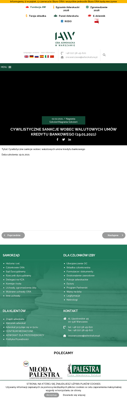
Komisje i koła (13, 283)
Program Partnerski (77, 287)
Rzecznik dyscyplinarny (18, 275)
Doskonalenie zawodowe (81, 275)
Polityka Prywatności (17, 339)
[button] (4, 67)
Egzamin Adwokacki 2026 (67, 9)
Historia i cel (13, 263)
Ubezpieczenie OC (77, 263)
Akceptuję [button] (51, 395)
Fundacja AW (38, 7)
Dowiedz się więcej (74, 395)
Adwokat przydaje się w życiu (22, 327)
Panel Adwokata (69, 16)
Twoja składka (37, 16)
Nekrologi (72, 299)
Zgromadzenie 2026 (98, 9)
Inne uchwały (13, 295)
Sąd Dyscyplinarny (16, 271)
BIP (96, 21)
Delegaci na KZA (15, 279)
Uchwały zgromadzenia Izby (21, 287)
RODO (68, 21)
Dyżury (70, 283)
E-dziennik (99, 16)
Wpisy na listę (74, 291)
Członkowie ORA (15, 267)
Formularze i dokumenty (80, 271)
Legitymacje (73, 295)
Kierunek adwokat (16, 323)
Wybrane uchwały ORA (18, 291)
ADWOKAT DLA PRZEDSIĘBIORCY (25, 335)
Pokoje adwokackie (77, 279)
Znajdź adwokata (15, 319)
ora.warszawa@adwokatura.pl (82, 57)
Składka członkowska (78, 267)
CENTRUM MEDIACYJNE (19, 331)
